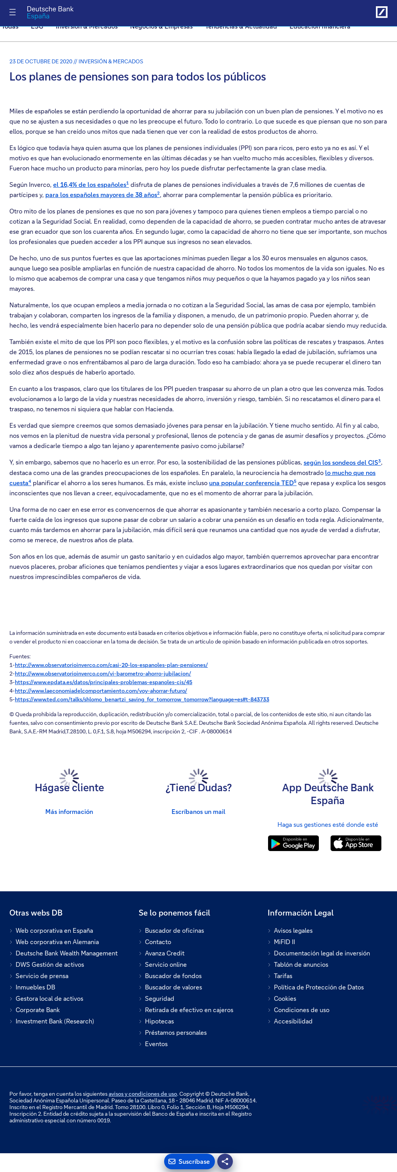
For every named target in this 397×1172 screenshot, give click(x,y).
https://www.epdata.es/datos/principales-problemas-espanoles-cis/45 (103, 682)
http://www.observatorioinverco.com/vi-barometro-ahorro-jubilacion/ (103, 673)
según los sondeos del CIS (342, 462)
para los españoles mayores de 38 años (102, 194)
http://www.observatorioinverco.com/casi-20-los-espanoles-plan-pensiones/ (111, 664)
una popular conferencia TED (253, 482)
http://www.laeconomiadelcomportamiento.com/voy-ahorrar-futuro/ (101, 690)
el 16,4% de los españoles (91, 184)
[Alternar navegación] (12, 12)
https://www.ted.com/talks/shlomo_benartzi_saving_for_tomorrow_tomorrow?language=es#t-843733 (142, 699)
